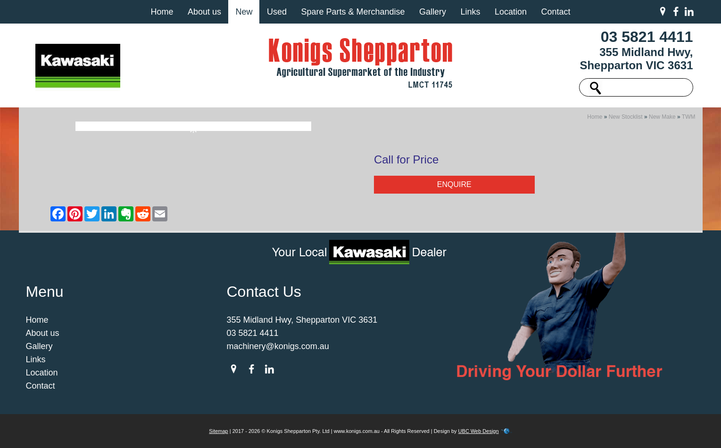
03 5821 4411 (647, 36)
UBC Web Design (478, 431)
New (243, 11)
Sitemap (218, 431)
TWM (689, 117)
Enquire (454, 184)
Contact (555, 11)
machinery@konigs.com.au (278, 346)
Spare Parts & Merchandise (353, 11)
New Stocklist (626, 117)
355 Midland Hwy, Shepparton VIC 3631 (636, 59)
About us (204, 11)
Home (161, 11)
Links (470, 11)
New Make (662, 117)
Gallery (432, 11)
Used (277, 11)
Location (511, 11)
